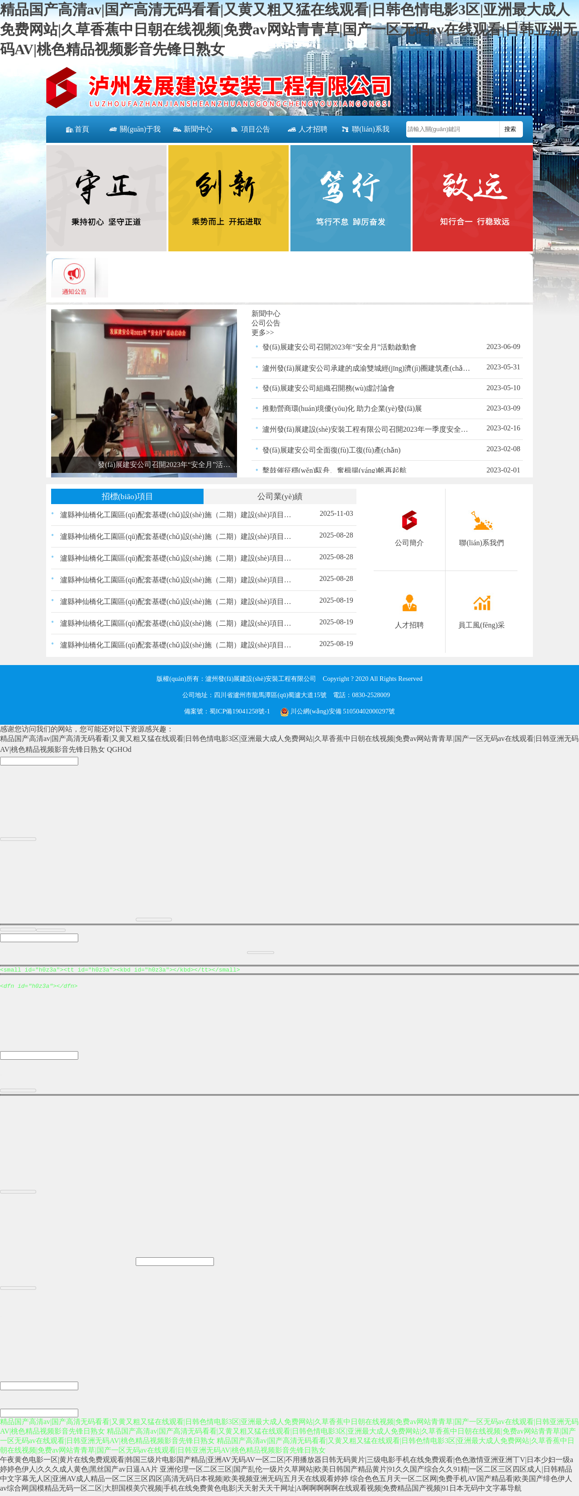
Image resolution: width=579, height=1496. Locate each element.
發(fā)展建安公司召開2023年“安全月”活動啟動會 (339, 347)
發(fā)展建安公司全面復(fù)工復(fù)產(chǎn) (331, 450)
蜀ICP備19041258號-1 (239, 711)
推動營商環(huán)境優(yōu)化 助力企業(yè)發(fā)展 (342, 408)
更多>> (263, 332)
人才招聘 (307, 129)
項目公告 (249, 129)
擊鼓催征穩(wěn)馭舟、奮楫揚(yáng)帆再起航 (334, 470)
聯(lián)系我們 (364, 134)
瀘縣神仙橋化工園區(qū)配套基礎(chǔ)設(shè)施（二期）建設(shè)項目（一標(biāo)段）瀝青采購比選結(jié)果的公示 (177, 558)
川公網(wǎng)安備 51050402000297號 (337, 711)
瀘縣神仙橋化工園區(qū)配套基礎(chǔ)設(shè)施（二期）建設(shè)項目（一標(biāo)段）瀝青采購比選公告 (177, 645)
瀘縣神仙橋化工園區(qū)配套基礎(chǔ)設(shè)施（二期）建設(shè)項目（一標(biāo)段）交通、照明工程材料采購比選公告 (177, 601)
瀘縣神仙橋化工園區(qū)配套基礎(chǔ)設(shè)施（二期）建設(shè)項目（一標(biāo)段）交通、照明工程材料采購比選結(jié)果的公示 (177, 536)
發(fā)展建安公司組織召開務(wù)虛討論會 (328, 388)
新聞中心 (192, 129)
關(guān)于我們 (134, 134)
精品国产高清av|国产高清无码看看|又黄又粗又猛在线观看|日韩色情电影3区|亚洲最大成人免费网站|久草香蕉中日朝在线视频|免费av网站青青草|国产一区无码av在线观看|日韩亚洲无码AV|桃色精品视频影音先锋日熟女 (288, 29)
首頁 (77, 129)
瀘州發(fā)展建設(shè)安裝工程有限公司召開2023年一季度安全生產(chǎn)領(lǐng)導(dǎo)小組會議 (366, 429)
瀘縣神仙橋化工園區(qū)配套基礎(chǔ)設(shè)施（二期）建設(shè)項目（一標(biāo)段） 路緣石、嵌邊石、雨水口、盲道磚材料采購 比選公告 (177, 515)
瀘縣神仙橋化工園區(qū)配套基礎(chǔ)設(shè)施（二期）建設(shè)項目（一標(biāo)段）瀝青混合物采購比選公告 (177, 623)
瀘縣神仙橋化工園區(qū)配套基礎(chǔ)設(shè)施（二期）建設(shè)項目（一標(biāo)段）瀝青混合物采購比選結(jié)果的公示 (177, 580)
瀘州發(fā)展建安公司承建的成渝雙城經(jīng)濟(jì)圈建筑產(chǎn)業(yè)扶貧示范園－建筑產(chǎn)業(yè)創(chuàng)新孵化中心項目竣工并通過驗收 (366, 368)
